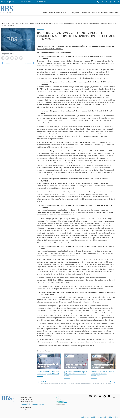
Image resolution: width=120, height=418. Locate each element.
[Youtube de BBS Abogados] (100, 390)
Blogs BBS (76, 12)
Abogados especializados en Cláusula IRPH (44, 17)
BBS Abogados (49, 12)
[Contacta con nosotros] (90, 390)
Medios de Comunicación (91, 12)
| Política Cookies (112, 411)
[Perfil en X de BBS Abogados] (102, 2)
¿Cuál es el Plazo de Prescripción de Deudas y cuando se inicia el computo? (75, 367)
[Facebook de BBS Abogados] (105, 390)
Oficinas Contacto (107, 12)
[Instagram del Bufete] (119, 2)
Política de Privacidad (88, 411)
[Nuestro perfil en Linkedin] (109, 390)
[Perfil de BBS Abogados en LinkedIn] (115, 2)
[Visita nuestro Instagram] (95, 390)
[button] (2, 51)
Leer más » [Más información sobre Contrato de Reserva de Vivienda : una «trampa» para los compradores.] (94, 371)
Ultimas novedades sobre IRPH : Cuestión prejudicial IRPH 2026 (48, 366)
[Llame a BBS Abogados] (98, 2)
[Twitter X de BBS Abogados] (114, 390)
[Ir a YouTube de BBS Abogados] (106, 2)
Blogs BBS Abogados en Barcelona (16, 17)
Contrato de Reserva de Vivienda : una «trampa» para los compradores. (103, 367)
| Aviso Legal (101, 411)
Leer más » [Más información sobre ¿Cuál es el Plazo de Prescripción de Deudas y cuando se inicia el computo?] (67, 371)
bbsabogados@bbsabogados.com (32, 398)
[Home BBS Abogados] (8, 9)
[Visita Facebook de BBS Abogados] (110, 2)
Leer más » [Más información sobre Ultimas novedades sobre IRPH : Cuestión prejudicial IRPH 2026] (40, 369)
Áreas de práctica (63, 12)
